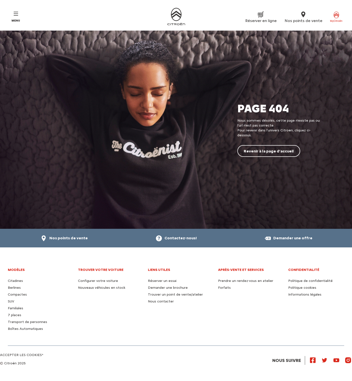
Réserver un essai (162, 281)
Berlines (14, 288)
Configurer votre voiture (98, 281)
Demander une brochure (168, 288)
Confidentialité (303, 270)
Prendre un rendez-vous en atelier (245, 281)
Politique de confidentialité (310, 281)
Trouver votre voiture (100, 270)
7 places (14, 315)
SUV (11, 301)
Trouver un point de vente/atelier (175, 294)
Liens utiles (159, 270)
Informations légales (304, 294)
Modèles (16, 270)
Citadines (15, 281)
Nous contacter (161, 301)
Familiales (15, 308)
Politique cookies (302, 288)
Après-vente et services (241, 270)
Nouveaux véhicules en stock (101, 288)
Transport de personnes (27, 322)
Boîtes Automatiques (25, 329)
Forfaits (224, 288)
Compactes (17, 294)
